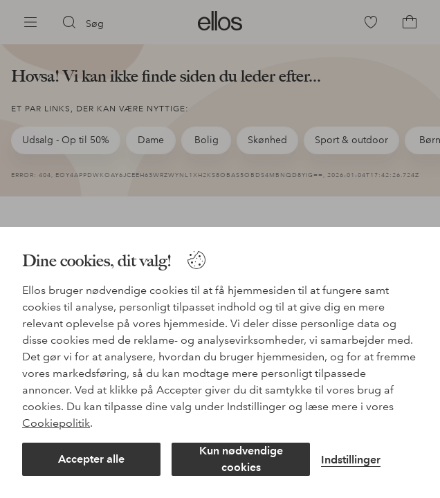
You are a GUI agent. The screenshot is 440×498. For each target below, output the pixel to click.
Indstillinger (351, 459)
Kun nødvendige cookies (241, 459)
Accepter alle (91, 458)
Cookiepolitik (56, 423)
